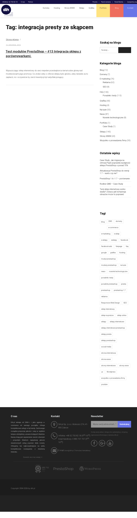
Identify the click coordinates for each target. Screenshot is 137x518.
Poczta (95, 2)
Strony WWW (105, 136)
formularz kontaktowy (82, 450)
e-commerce (113, 227)
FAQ (101, 92)
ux (102, 372)
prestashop (105, 290)
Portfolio (103, 123)
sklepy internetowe (117, 322)
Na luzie (103, 110)
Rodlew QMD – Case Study (111, 184)
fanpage (119, 246)
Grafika (103, 101)
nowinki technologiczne (118, 271)
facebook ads (106, 246)
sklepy (103, 322)
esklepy (114, 240)
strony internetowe (108, 366)
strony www (124, 366)
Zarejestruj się (132, 2)
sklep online (121, 315)
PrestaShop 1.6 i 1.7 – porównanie (115, 178)
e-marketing (105, 234)
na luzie (123, 265)
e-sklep (116, 234)
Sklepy (103, 132)
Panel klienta (118, 2)
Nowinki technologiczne (113, 117)
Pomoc (30, 2)
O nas (23, 2)
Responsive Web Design (110, 303)
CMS (110, 221)
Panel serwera (106, 2)
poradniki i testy (107, 278)
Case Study (108, 126)
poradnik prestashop (109, 284)
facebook (124, 240)
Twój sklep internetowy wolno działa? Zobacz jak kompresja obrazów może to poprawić (113, 192)
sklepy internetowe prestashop (113, 328)
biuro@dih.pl (69, 450)
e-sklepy (104, 240)
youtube (104, 384)
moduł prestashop (108, 259)
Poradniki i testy (109, 95)
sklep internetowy (108, 309)
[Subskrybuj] (124, 424)
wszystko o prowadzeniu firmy (113, 378)
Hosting (103, 105)
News (102, 114)
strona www (106, 359)
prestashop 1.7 (120, 290)
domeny (119, 221)
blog (103, 222)
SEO (104, 87)
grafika (113, 253)
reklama (104, 297)
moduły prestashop (109, 265)
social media (106, 347)
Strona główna (12, 39)
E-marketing (105, 79)
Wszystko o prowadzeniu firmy (113, 140)
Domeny (103, 74)
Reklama (106, 82)
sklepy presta (106, 334)
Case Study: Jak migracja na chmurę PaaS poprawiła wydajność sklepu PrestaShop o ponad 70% (115, 163)
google (104, 253)
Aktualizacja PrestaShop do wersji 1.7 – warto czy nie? (114, 172)
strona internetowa (108, 353)
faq (127, 246)
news (103, 271)
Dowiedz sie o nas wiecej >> (32, 457)
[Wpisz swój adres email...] (111, 424)
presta (123, 284)
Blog (102, 70)
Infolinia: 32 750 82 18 (9, 2)
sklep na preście (107, 315)
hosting (122, 253)
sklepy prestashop (108, 340)
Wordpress (111, 372)
